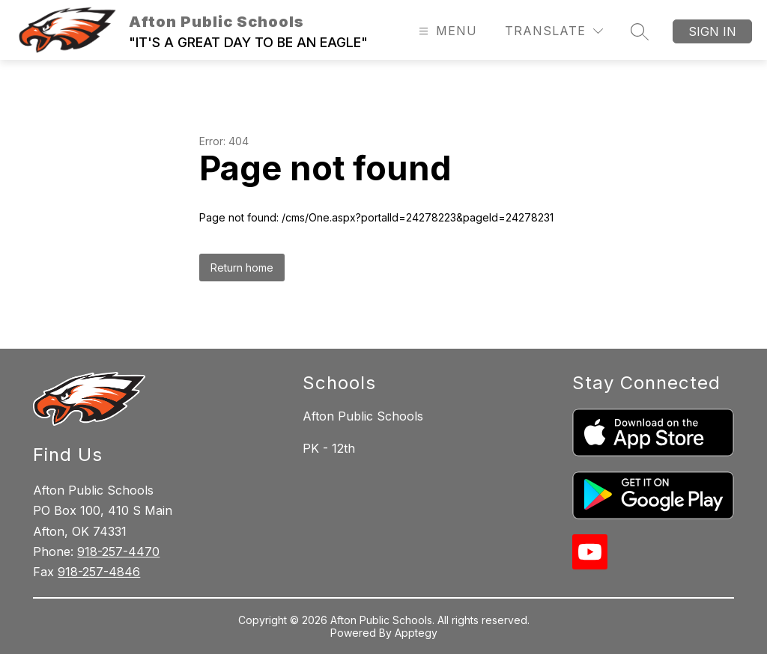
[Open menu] (446, 31)
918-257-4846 (99, 571)
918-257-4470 (118, 551)
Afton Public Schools (363, 416)
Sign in (712, 31)
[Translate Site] (554, 31)
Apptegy (416, 632)
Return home (241, 267)
